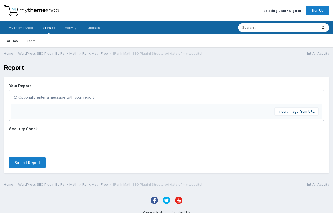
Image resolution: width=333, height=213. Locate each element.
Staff (31, 41)
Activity (70, 28)
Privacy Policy (155, 194)
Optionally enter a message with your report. (54, 97)
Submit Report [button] (27, 142)
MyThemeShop (21, 28)
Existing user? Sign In (282, 10)
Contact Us (181, 194)
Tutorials (93, 28)
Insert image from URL (297, 111)
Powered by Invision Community (166, 205)
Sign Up (317, 10)
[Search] (267, 27)
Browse (48, 30)
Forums (11, 41)
